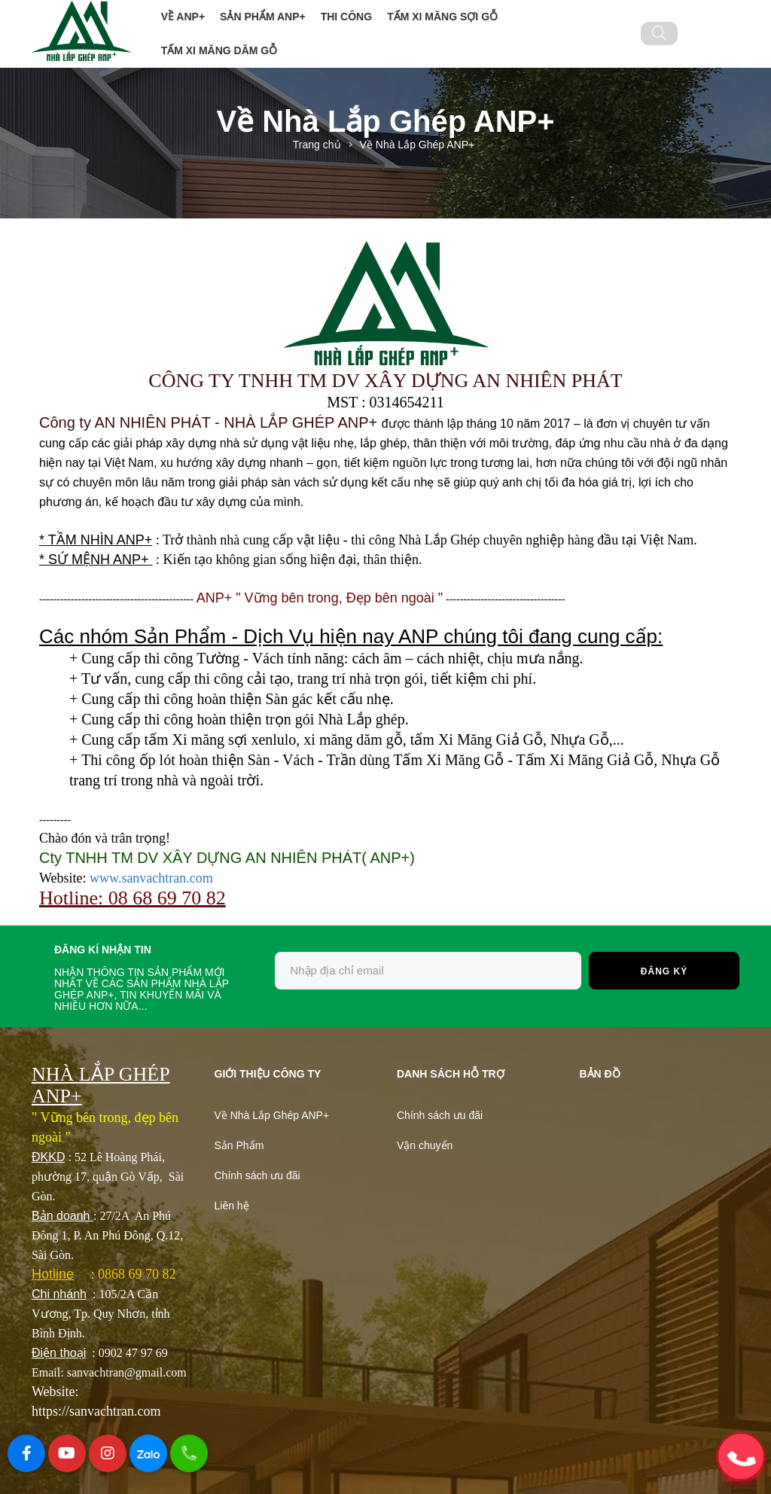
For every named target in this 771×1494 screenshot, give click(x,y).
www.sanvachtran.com (151, 878)
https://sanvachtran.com (96, 1411)
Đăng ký (664, 971)
